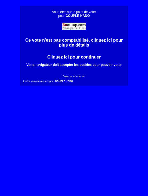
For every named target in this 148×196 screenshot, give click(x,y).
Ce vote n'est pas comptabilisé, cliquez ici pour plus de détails (74, 42)
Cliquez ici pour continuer (74, 57)
